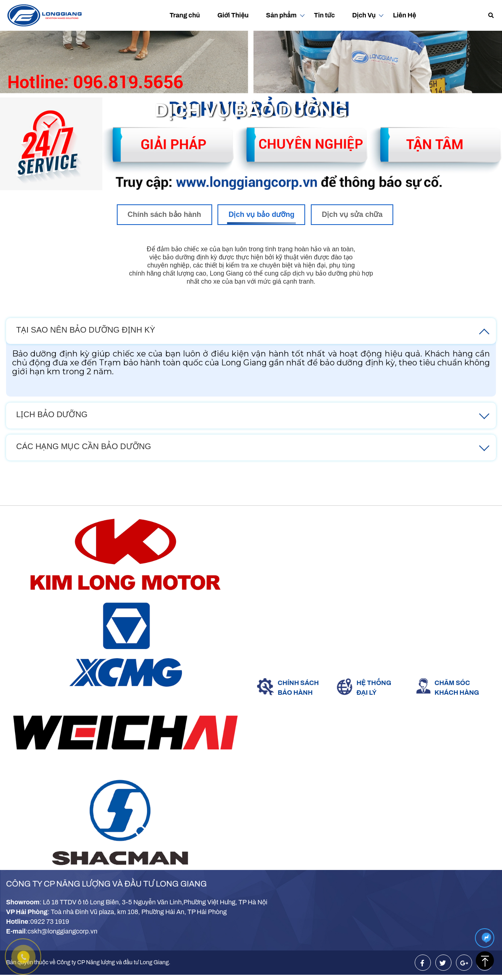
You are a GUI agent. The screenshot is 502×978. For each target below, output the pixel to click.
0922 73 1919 (49, 921)
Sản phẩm (281, 15)
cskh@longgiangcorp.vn (62, 931)
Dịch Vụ (363, 15)
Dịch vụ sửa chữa (352, 214)
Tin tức (324, 15)
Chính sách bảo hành (164, 214)
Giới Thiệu (233, 15)
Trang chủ (184, 15)
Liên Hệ (404, 15)
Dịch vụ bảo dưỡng (261, 214)
